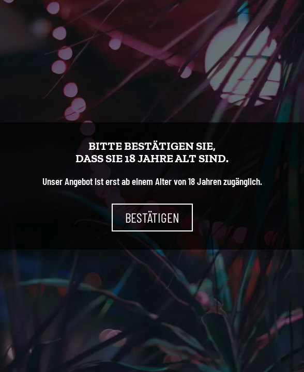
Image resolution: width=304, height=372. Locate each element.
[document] (152, 186)
